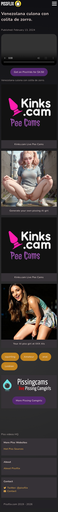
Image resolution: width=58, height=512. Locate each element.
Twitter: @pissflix (16, 488)
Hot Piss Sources (13, 449)
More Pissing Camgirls (29, 400)
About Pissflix (12, 468)
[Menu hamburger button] (54, 3)
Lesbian (9, 366)
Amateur (29, 356)
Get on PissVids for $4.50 (29, 72)
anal (45, 356)
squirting (10, 356)
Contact (10, 491)
